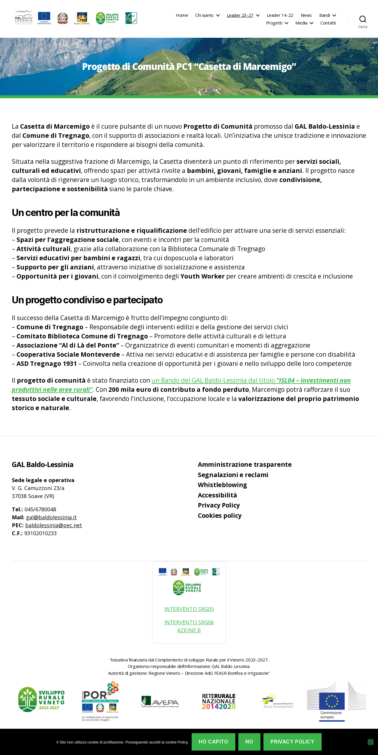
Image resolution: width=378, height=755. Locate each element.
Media (301, 22)
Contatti (328, 22)
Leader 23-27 (240, 15)
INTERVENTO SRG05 (189, 608)
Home (182, 15)
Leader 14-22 (280, 15)
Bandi (324, 15)
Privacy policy (292, 742)
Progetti (274, 22)
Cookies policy (220, 515)
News (306, 15)
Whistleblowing (222, 485)
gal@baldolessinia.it (51, 517)
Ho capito (213, 742)
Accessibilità (217, 495)
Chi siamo (204, 15)
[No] (371, 742)
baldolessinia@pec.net (53, 525)
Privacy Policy (219, 505)
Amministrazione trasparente (245, 464)
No (249, 742)
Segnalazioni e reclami (233, 475)
